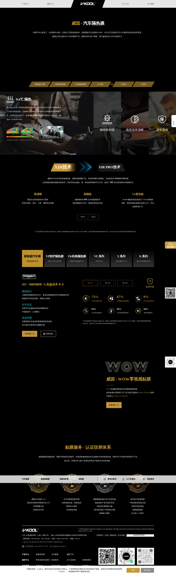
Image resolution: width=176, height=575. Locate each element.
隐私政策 (113, 535)
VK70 (83, 217)
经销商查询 (86, 560)
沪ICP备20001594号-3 (57, 546)
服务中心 (50, 4)
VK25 (93, 217)
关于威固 (150, 4)
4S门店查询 (71, 560)
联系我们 (100, 535)
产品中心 (25, 4)
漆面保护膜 (40, 554)
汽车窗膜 (54, 554)
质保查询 (54, 560)
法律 (106, 535)
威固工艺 (70, 554)
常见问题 (121, 535)
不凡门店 (125, 4)
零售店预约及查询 (43, 560)
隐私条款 (147, 570)
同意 (133, 570)
